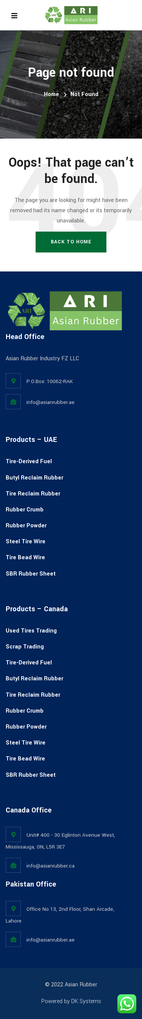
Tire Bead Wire (25, 558)
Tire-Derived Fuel (29, 461)
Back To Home (71, 241)
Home (51, 94)
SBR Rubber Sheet (31, 574)
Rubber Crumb (25, 510)
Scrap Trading (25, 647)
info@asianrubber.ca (51, 865)
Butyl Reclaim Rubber (34, 478)
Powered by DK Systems (71, 1001)
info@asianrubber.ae (51, 402)
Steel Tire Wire (25, 542)
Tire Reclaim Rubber (33, 494)
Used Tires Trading (31, 631)
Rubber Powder (26, 526)
